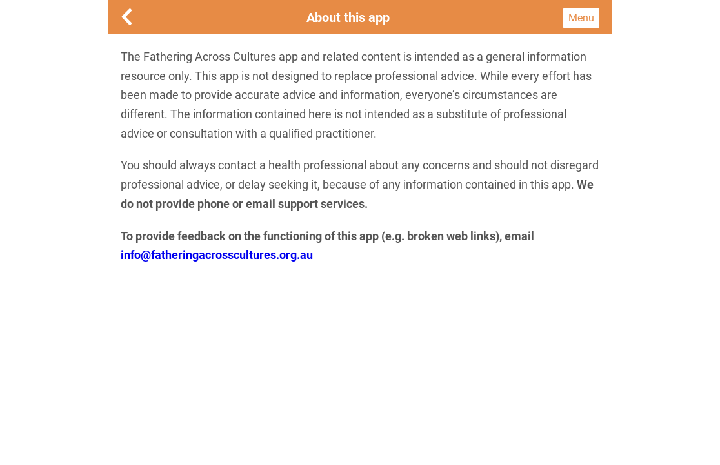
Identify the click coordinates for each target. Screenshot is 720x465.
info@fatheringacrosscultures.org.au (217, 255)
